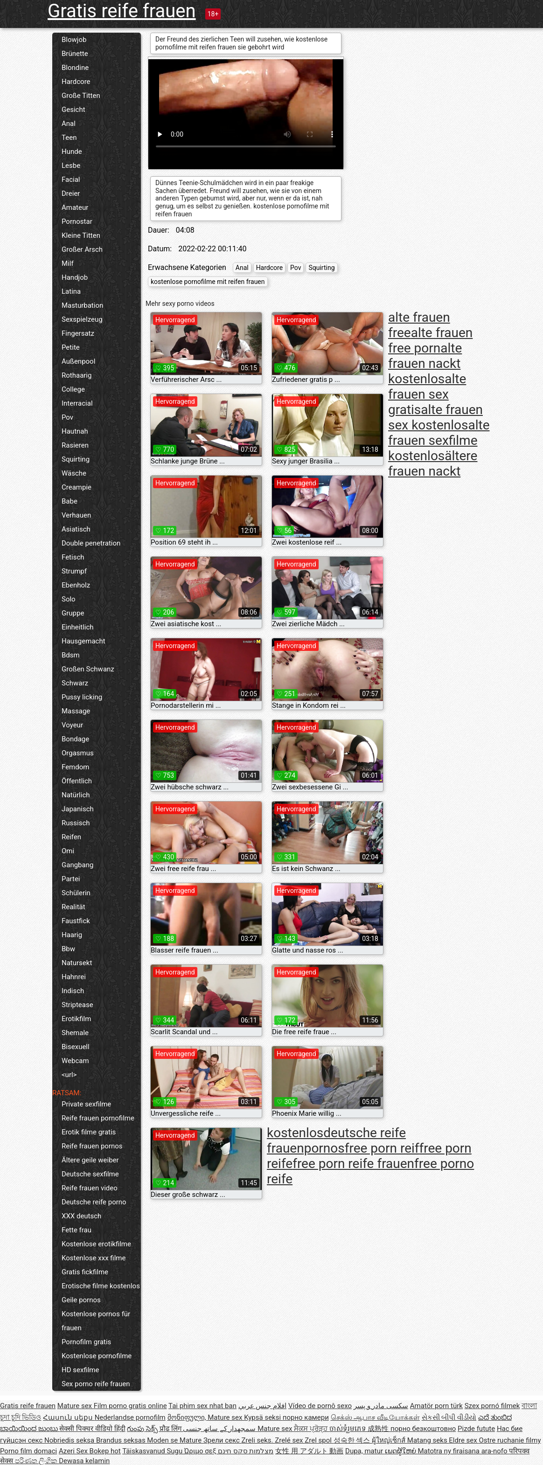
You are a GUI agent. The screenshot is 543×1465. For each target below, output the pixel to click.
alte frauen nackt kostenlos (425, 363)
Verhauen (76, 515)
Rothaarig (76, 375)
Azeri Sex (74, 1451)
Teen (69, 137)
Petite (71, 347)
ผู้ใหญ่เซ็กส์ (389, 1440)
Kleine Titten (81, 235)
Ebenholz (76, 585)
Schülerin (76, 893)
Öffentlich (77, 781)
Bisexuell (76, 1047)
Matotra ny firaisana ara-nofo (463, 1451)
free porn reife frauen (353, 1163)
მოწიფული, (187, 1417)
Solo (69, 599)
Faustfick (76, 921)
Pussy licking (82, 697)
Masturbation (82, 305)
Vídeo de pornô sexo (320, 1406)
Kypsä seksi (263, 1417)
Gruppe (73, 613)
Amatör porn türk (436, 1406)
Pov (67, 417)
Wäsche (74, 473)
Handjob (75, 277)
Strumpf (74, 571)
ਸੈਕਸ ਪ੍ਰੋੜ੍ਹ (311, 1428)
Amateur (75, 207)
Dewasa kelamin (84, 1461)
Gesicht (73, 109)
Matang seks (428, 1440)
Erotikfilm (76, 1019)
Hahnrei (74, 977)
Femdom (75, 767)
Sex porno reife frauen (96, 1384)
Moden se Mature (175, 1440)
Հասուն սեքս (68, 1417)
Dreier (71, 193)
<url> (69, 1075)
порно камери (306, 1417)
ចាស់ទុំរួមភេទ (348, 1428)
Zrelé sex (290, 1440)
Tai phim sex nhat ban (202, 1406)
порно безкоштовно (423, 1428)
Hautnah (75, 431)
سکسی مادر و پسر (381, 1406)
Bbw (68, 949)
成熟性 (379, 1428)
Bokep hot (105, 1451)
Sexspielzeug (82, 319)
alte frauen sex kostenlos (435, 417)
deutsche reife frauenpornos (336, 1140)
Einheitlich (78, 627)
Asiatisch (76, 529)
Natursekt (77, 963)
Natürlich (76, 795)
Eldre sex (464, 1440)
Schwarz (75, 683)
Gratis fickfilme (85, 1272)
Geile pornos (81, 1300)
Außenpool (78, 361)
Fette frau (76, 1230)
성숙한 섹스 (353, 1440)
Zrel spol (319, 1440)
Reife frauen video (90, 1188)
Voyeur (72, 725)
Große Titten (81, 95)
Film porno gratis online (130, 1406)
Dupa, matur (365, 1451)
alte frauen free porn (430, 340)
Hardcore (76, 81)
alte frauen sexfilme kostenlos (439, 440)
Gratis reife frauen (122, 11)
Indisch (73, 991)
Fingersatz (78, 333)
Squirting (76, 459)
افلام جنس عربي (262, 1406)
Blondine (75, 67)
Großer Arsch (82, 249)
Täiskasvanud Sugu (153, 1451)
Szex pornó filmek (492, 1406)
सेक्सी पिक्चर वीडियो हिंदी (92, 1428)
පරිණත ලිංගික (37, 1461)
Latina (71, 291)
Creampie (76, 487)
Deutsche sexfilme (90, 1174)
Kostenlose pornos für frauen (96, 1321)
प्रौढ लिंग (171, 1428)
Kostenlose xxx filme (93, 1258)
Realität (73, 907)
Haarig (72, 935)
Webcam (75, 1061)
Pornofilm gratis (86, 1342)
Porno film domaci (28, 1451)
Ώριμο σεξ (201, 1451)
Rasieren (75, 445)
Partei (71, 879)
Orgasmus (78, 753)
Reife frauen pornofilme (98, 1118)
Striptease (77, 1005)
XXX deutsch (81, 1216)
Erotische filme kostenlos (101, 1286)
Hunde (72, 151)
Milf (68, 263)
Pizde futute (476, 1428)
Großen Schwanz (88, 669)
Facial (71, 179)
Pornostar (77, 221)
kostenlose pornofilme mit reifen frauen (208, 281)
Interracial (77, 403)
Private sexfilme (86, 1104)
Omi (68, 851)
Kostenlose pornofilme (97, 1356)
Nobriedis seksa (70, 1440)
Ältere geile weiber (90, 1160)
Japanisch (78, 809)
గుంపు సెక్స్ (143, 1428)
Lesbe (71, 165)
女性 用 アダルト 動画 (309, 1451)
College (73, 389)
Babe (69, 501)
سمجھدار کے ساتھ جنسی (220, 1428)
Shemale (75, 1033)
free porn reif (382, 1148)
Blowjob (74, 39)
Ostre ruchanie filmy (510, 1440)
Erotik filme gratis (89, 1132)
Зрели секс (222, 1440)
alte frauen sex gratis (427, 394)
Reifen (71, 837)
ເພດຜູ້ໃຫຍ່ (401, 1451)
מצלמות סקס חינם (245, 1451)
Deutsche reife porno (94, 1202)
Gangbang (77, 865)
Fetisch (73, 557)
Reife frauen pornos (92, 1146)
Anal (69, 123)
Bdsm (71, 655)
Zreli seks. (258, 1440)
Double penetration (91, 543)
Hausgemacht (83, 641)
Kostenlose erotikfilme (96, 1244)
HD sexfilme (80, 1370)
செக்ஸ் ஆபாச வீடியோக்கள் (375, 1417)
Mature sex (75, 1406)
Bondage (75, 739)
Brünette (75, 53)
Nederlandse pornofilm (130, 1417)
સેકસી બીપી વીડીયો (449, 1417)
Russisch (76, 823)
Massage (76, 711)
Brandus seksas (121, 1440)
